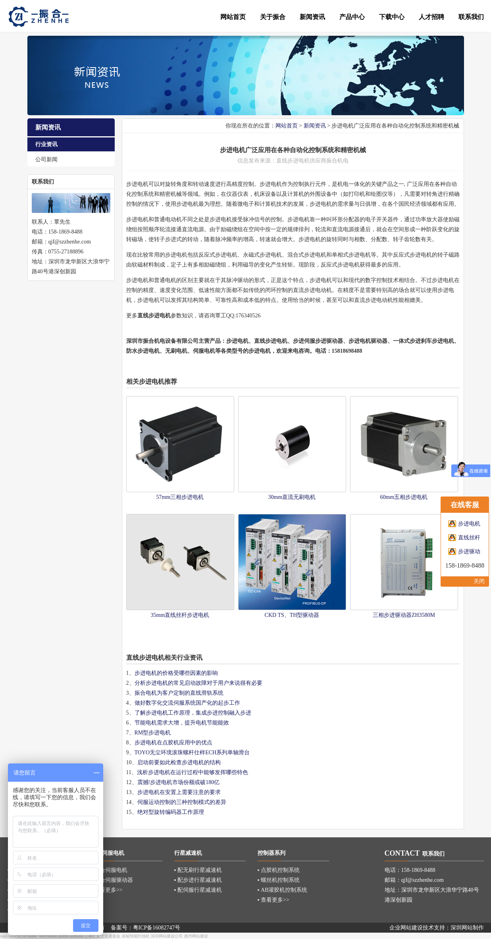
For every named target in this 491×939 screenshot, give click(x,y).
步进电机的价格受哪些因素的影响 (176, 673)
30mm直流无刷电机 (292, 497)
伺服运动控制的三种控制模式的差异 (181, 802)
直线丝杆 (469, 538)
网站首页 (286, 126)
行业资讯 (46, 144)
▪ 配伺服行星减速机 (198, 890)
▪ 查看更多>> (107, 890)
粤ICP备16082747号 (157, 928)
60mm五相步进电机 (404, 497)
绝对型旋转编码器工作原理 (170, 812)
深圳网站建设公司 (167, 936)
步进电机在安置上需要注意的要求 (179, 792)
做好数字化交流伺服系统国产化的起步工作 (187, 703)
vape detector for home (18, 936)
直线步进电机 (270, 341)
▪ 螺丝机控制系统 (279, 880)
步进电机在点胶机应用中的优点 (173, 743)
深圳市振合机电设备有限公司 (162, 341)
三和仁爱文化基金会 (102, 936)
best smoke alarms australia (61, 936)
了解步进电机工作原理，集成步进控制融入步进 (193, 713)
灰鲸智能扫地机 (136, 936)
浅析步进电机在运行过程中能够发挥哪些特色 (192, 772)
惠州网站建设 (196, 936)
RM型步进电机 (153, 733)
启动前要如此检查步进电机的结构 (179, 762)
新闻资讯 (315, 126)
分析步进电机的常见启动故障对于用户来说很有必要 (198, 683)
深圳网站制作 (467, 928)
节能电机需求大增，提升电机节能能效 (182, 723)
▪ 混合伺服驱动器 (112, 880)
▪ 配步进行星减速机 (198, 880)
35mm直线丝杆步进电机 (180, 615)
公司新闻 (46, 159)
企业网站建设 (406, 928)
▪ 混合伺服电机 (109, 870)
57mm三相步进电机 (180, 497)
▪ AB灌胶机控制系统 (283, 890)
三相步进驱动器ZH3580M (404, 615)
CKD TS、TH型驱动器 (292, 615)
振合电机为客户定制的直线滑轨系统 (179, 693)
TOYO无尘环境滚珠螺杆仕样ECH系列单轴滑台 (192, 752)
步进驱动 (469, 552)
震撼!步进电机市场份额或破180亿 (178, 782)
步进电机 (298, 161)
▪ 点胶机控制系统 (279, 870)
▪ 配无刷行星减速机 (198, 870)
